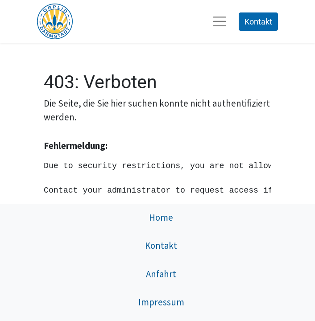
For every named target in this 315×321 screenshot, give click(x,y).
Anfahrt (161, 274)
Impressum (161, 302)
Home (161, 217)
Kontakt (258, 21)
